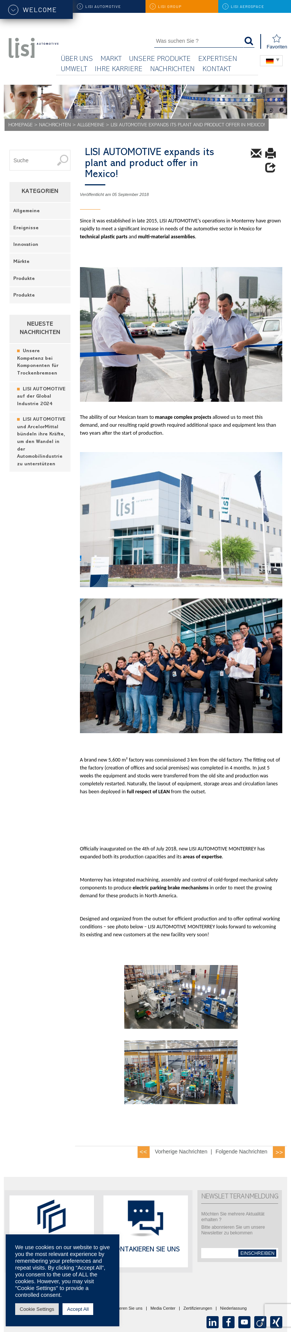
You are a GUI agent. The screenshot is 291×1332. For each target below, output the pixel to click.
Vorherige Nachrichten (181, 1152)
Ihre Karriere (118, 69)
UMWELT (74, 69)
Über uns (77, 59)
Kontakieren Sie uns (145, 1250)
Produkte (24, 279)
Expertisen (217, 59)
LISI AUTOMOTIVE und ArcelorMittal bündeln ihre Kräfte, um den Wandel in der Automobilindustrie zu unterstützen (41, 441)
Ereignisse (26, 228)
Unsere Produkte (160, 59)
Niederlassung (233, 1308)
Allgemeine (90, 125)
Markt (111, 59)
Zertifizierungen (197, 1308)
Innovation (25, 244)
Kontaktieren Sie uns (123, 1308)
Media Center (162, 1308)
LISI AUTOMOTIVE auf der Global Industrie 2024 (41, 397)
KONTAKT (216, 69)
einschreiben (257, 1253)
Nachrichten (172, 69)
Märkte (21, 262)
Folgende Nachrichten (242, 1152)
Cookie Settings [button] (37, 1309)
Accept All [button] (78, 1309)
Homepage (20, 125)
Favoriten (277, 42)
